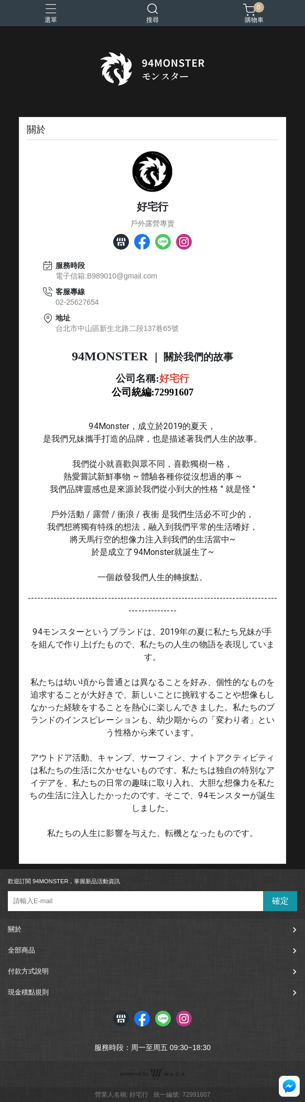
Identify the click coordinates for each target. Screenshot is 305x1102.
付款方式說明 (28, 971)
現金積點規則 (28, 992)
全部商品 (21, 950)
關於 (14, 929)
